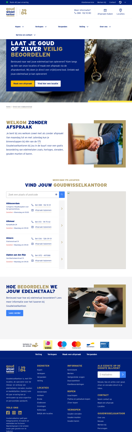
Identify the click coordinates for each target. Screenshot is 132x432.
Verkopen (39, 27)
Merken (70, 373)
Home (8, 107)
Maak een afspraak (22, 83)
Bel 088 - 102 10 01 (43, 205)
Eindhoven (41, 403)
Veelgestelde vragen (76, 377)
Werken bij (101, 2)
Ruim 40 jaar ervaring (19, 2)
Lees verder (15, 313)
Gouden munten (74, 417)
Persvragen (102, 428)
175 (39, 141)
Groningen (41, 406)
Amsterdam (42, 392)
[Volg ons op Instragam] (14, 412)
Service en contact (24, 35)
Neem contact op (105, 399)
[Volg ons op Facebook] (8, 412)
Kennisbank (72, 370)
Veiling (82, 27)
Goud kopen (72, 395)
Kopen (17, 27)
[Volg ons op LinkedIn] (20, 412)
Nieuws (101, 421)
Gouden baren (73, 421)
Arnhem (40, 395)
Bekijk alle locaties (45, 413)
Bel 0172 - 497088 (42, 255)
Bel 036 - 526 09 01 (43, 239)
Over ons (104, 27)
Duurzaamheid (73, 381)
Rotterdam (41, 410)
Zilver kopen (72, 403)
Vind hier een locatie (48, 83)
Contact (112, 2)
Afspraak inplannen (43, 210)
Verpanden (62, 27)
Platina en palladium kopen (78, 399)
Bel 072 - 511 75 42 (42, 222)
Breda (39, 399)
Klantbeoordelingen (75, 384)
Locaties (101, 406)
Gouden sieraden (74, 414)
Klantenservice (88, 2)
